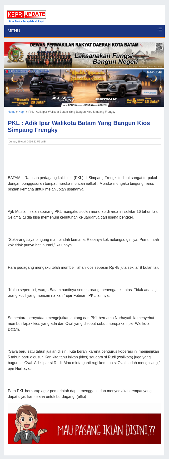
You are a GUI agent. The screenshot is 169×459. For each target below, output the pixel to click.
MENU (14, 31)
